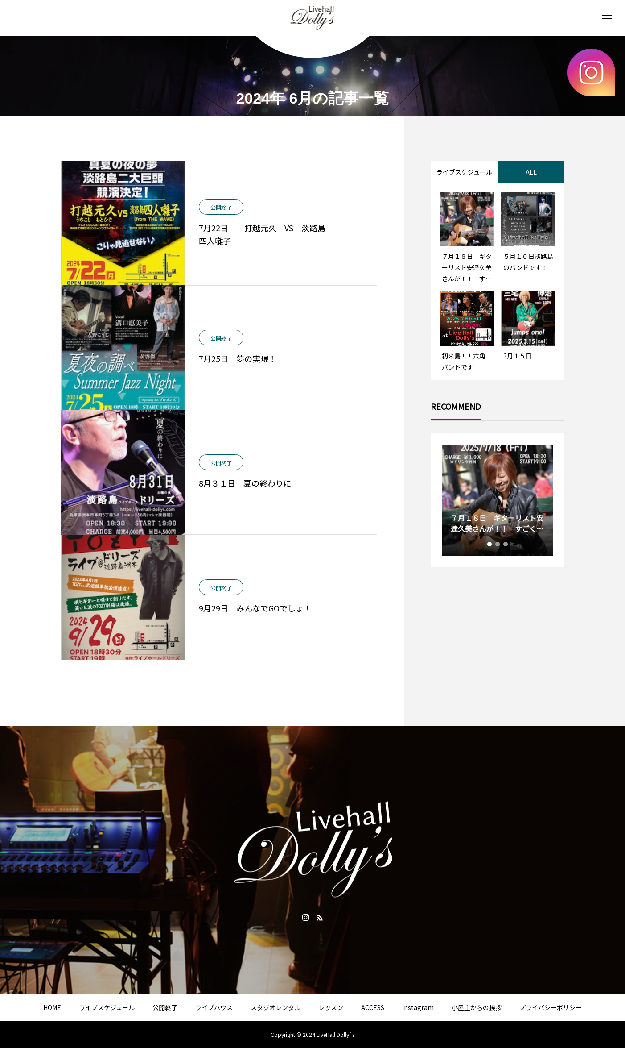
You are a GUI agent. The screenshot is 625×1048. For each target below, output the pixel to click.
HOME (52, 1007)
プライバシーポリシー (550, 1007)
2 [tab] (498, 544)
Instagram (418, 1007)
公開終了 (164, 1007)
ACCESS (372, 1007)
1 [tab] (490, 544)
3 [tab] (506, 544)
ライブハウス (214, 1007)
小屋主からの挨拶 (477, 1007)
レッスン (330, 1007)
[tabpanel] (497, 500)
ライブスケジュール (107, 1007)
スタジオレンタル (275, 1007)
